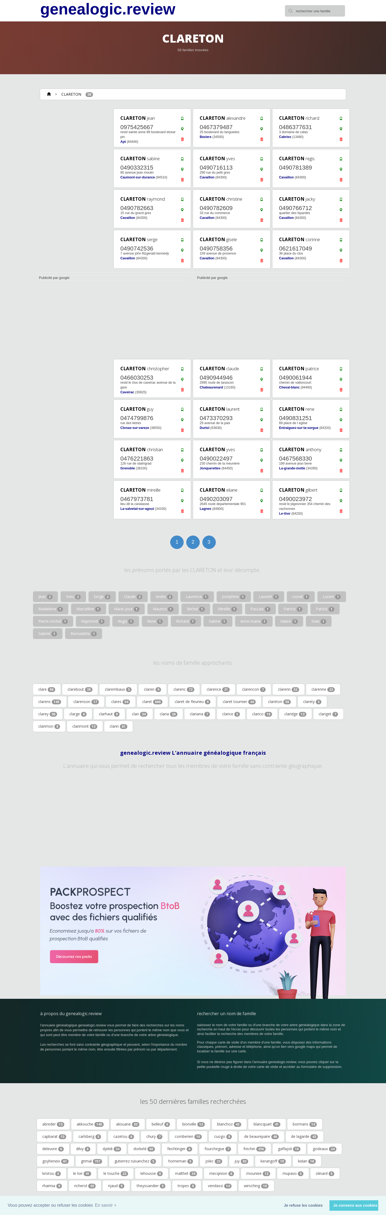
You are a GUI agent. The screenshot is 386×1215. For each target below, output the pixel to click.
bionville (193, 1124)
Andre (164, 596)
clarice (231, 714)
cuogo (223, 1136)
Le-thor (285, 513)
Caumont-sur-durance (137, 177)
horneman (180, 1161)
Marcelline (88, 609)
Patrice (293, 609)
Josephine (234, 596)
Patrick (325, 609)
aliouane (127, 1124)
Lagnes (205, 509)
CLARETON (71, 94)
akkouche (90, 1124)
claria (168, 714)
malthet (186, 1173)
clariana (200, 714)
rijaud (116, 1185)
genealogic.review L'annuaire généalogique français (193, 753)
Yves (73, 596)
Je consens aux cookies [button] (355, 1205)
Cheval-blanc (289, 387)
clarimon (49, 726)
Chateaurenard (211, 387)
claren (152, 689)
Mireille (227, 609)
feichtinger (179, 1149)
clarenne (323, 689)
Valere (289, 621)
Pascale (260, 609)
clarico (262, 714)
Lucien (332, 596)
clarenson (86, 701)
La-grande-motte (292, 468)
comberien (188, 1136)
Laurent (269, 596)
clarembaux (118, 689)
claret (152, 701)
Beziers (205, 137)
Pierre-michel (53, 621)
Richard (186, 621)
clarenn (288, 689)
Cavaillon (207, 177)
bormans (305, 1124)
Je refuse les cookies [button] (303, 1205)
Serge (102, 596)
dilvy (83, 1149)
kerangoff (273, 1161)
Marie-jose (126, 609)
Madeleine (50, 609)
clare (46, 689)
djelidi (112, 1149)
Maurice (163, 609)
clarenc (183, 689)
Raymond (93, 621)
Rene (155, 621)
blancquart (267, 1124)
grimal (91, 1161)
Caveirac (127, 392)
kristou (51, 1173)
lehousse (151, 1173)
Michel (196, 609)
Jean (45, 596)
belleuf (161, 1124)
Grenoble (127, 468)
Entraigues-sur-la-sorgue (298, 428)
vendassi (220, 1185)
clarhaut (109, 714)
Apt (123, 142)
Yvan (318, 621)
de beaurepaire (261, 1136)
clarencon (254, 689)
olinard (325, 1173)
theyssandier (151, 1185)
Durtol (204, 428)
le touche (115, 1173)
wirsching (256, 1185)
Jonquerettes (210, 468)
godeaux (324, 1149)
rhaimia (52, 1185)
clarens (49, 701)
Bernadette (83, 633)
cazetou (123, 1136)
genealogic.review (107, 9)
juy (241, 1161)
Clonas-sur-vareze (134, 428)
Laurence (197, 596)
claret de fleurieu (192, 701)
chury (154, 1136)
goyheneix (55, 1161)
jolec (213, 1161)
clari (139, 714)
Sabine (218, 621)
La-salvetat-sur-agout (137, 509)
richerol (85, 1185)
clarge (78, 714)
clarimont (84, 726)
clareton (279, 701)
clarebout (80, 689)
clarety (312, 701)
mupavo (293, 1173)
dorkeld (144, 1149)
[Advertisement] (72, 188)
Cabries (285, 137)
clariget (328, 714)
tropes (187, 1185)
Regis (126, 621)
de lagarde (304, 1136)
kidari (307, 1161)
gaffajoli (289, 1149)
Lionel (300, 596)
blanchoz (229, 1124)
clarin (118, 726)
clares (120, 701)
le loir (82, 1173)
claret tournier (239, 701)
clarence (218, 689)
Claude (133, 596)
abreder (53, 1124)
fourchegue (218, 1149)
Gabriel (47, 633)
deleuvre (53, 1149)
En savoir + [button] (105, 1205)
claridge (295, 714)
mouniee (258, 1173)
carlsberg (90, 1136)
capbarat (54, 1136)
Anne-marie (253, 621)
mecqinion (221, 1173)
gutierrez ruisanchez (135, 1161)
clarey (47, 714)
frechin (254, 1149)
